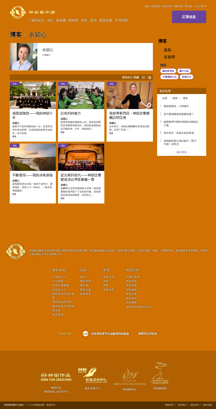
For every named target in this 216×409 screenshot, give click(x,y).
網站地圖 (207, 405)
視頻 (84, 20)
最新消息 (108, 276)
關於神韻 (59, 270)
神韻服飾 (131, 289)
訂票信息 (189, 16)
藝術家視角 (168, 70)
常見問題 (121, 20)
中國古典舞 (133, 276)
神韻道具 (131, 298)
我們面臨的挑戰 (62, 301)
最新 (93, 20)
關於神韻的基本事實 (63, 295)
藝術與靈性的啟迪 (63, 306)
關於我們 (85, 281)
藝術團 (61, 20)
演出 (50, 20)
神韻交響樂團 (60, 285)
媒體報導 (85, 293)
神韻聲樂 (131, 285)
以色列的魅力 (71, 113)
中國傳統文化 (169, 76)
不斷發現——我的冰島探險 (32, 175)
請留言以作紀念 (147, 333)
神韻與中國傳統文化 (138, 306)
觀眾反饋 (105, 20)
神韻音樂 (131, 281)
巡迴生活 (186, 76)
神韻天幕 (131, 293)
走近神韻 (57, 281)
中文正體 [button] (200, 6)
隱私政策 (195, 405)
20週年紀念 (36, 20)
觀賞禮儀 (57, 314)
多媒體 (169, 57)
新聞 (175, 98)
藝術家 (73, 20)
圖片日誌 (184, 70)
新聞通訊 (156, 6)
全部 (164, 98)
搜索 (189, 6)
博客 (16, 34)
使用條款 (182, 405)
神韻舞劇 (131, 302)
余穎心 (38, 34)
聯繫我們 (178, 6)
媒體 (147, 6)
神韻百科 (167, 6)
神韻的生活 (59, 289)
